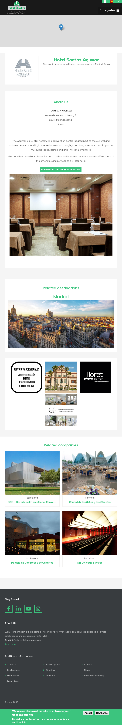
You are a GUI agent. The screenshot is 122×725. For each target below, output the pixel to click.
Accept (88, 713)
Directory (50, 670)
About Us (12, 664)
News (87, 670)
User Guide (13, 675)
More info (21, 722)
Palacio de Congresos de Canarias (32, 562)
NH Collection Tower (89, 562)
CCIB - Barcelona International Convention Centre (38, 502)
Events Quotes (53, 664)
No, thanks (102, 713)
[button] (61, 27)
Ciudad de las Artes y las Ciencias (90, 502)
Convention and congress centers (60, 169)
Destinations (13, 670)
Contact (88, 664)
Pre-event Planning (94, 675)
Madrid (61, 297)
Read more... (11, 644)
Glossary (50, 675)
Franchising (13, 681)
